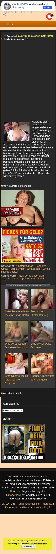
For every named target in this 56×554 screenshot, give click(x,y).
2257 (14, 503)
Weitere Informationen (38, 544)
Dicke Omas (17, 268)
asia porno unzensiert (31, 275)
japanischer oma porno (16, 278)
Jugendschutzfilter (29, 503)
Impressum (48, 503)
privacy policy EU (42, 507)
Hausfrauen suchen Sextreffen (35, 35)
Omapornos (34, 268)
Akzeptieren (29, 547)
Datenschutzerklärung (17, 507)
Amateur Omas (24, 266)
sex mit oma (38, 278)
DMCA (5, 503)
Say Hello (47, 7)
